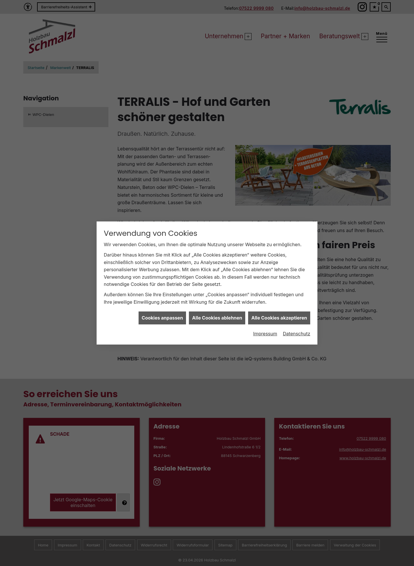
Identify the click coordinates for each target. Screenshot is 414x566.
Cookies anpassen (162, 311)
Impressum (265, 326)
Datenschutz (296, 326)
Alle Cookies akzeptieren (279, 311)
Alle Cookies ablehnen (217, 311)
